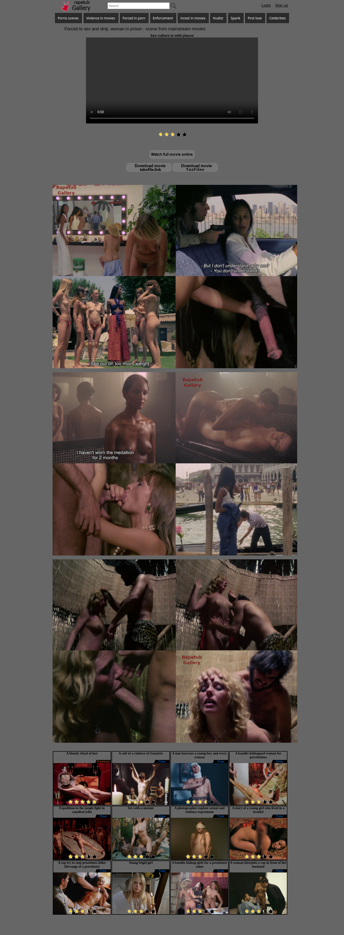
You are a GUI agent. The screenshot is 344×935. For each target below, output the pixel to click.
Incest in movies (192, 18)
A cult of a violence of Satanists (140, 753)
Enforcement (163, 18)
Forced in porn (134, 18)
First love (255, 18)
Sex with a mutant (141, 808)
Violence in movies (100, 18)
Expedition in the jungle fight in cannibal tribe (82, 810)
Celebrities (277, 18)
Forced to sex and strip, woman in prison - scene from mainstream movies (134, 29)
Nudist (218, 18)
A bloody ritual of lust (82, 753)
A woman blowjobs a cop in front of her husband (258, 864)
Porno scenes (68, 18)
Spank (235, 18)
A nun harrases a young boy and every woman (199, 755)
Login (266, 5)
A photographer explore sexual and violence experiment (199, 810)
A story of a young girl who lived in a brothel (258, 810)
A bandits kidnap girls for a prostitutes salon (199, 864)
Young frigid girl (141, 863)
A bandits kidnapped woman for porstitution (258, 755)
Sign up (281, 5)
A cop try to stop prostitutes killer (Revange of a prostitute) (82, 864)
